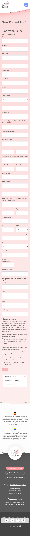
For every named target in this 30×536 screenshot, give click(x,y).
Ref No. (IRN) (5, 209)
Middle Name (5, 53)
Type (17, 225)
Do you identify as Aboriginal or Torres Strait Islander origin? (13, 122)
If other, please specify (8, 131)
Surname (5, 62)
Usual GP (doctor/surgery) (7, 260)
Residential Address (7, 139)
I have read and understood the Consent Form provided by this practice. (14, 359)
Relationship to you (7, 310)
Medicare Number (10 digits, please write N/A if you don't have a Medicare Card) (15, 199)
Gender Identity (6, 95)
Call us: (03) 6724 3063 (15, 468)
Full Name (5, 282)
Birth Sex (4, 87)
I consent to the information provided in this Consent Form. (15, 363)
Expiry (17, 209)
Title (3, 37)
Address (4, 291)
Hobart (19, 493)
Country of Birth (6, 112)
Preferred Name (6, 70)
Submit (5, 369)
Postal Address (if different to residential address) (15, 156)
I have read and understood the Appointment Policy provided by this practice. (14, 348)
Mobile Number (6, 181)
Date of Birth (5, 79)
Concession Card (6, 217)
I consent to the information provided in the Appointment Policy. (15, 353)
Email (4, 190)
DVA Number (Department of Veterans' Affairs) (14, 234)
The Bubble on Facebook (15, 473)
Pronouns (4, 104)
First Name (5, 45)
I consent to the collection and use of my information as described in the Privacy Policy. (14, 341)
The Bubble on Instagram (15, 478)
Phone (4, 301)
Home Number (6, 173)
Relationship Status (7, 269)
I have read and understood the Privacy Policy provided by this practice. (14, 335)
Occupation (5, 251)
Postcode (19, 148)
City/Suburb (5, 148)
